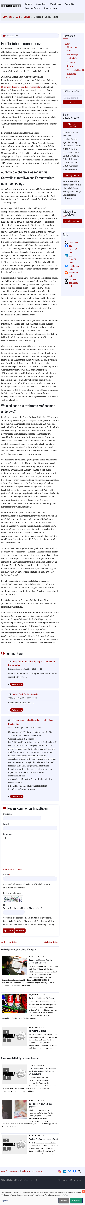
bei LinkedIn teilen (73, 259)
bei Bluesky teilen (74, 268)
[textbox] (30, 853)
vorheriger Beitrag (9, 942)
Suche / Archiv (27, 1171)
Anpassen (5, 1201)
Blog (18, 17)
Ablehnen (63, 1201)
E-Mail (6, 875)
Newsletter (15, 1171)
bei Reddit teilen (73, 274)
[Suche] (72, 98)
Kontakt (4, 1171)
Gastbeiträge (72, 54)
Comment (7, 834)
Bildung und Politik (71, 49)
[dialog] (42, 1197)
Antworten (17, 684)
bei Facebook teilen (73, 249)
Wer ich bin (69, 4)
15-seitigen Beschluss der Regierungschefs (20, 87)
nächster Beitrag (51, 942)
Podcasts (71, 62)
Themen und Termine (32, 8)
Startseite (28, 4)
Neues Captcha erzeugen (4, 905)
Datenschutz (64, 1180)
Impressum (76, 1180)
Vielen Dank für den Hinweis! (25, 694)
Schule (27, 17)
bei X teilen (74, 242)
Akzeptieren (76, 1201)
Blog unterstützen (50, 8)
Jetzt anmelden (72, 221)
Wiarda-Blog (41, 4)
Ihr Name (7, 814)
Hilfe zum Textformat (13, 869)
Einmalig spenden (72, 175)
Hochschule (72, 58)
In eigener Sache (70, 75)
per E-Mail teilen (73, 284)
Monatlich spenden (72, 125)
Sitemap (39, 1171)
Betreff (6, 824)
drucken (72, 279)
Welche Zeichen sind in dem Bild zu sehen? (22, 908)
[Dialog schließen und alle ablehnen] (83, 1191)
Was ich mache (55, 4)
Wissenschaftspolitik (73, 70)
